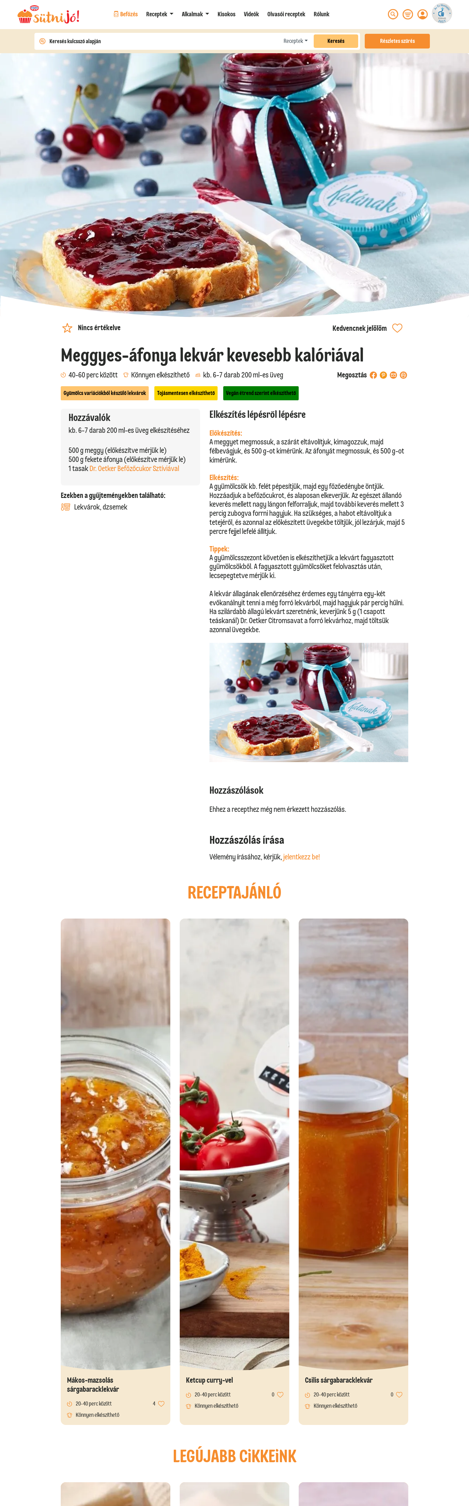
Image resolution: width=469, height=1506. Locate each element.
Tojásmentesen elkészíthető (186, 393)
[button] (159, 14)
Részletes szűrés (397, 41)
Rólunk (321, 14)
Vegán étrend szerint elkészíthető (261, 393)
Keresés (335, 41)
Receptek (293, 41)
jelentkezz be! (301, 856)
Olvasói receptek (286, 14)
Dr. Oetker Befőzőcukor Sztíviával (134, 468)
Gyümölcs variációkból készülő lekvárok (105, 393)
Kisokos (226, 14)
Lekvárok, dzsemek (94, 507)
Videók (251, 14)
